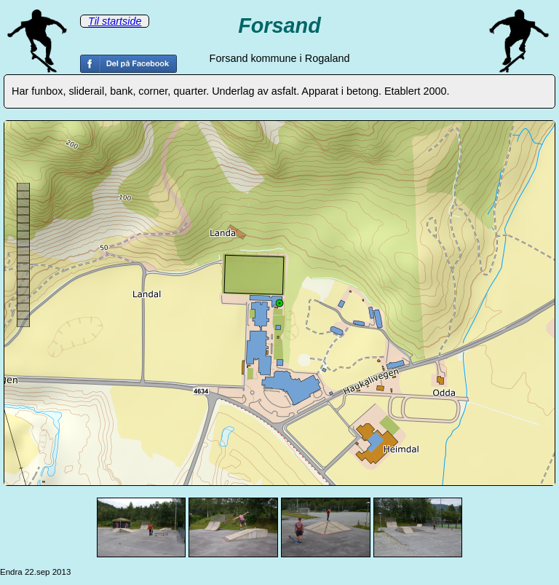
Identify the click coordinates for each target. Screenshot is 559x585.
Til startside (114, 21)
